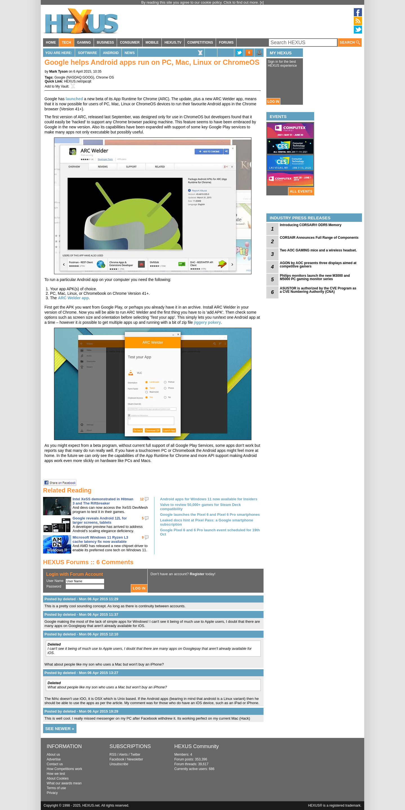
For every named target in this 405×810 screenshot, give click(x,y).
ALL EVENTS (301, 191)
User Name (55, 581)
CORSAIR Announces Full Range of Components (319, 237)
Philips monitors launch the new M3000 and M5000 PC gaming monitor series (315, 277)
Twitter (135, 755)
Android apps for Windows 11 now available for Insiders (208, 499)
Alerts (123, 755)
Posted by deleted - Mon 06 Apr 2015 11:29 (81, 599)
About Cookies (58, 778)
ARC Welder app (73, 298)
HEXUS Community (196, 746)
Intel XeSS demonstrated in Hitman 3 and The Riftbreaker (103, 501)
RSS (112, 755)
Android (111, 53)
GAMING (84, 42)
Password (53, 586)
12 (142, 499)
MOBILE (152, 42)
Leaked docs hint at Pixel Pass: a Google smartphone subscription (206, 522)
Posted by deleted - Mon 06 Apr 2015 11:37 (81, 614)
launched (74, 99)
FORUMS (226, 42)
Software (87, 53)
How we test (56, 774)
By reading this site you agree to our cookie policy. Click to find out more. (200, 2)
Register (197, 574)
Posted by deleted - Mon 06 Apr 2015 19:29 (81, 711)
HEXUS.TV (173, 42)
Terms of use (56, 788)
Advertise (54, 759)
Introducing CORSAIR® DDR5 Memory (310, 225)
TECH (66, 42)
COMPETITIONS (200, 42)
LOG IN (273, 102)
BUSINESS (105, 42)
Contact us (55, 764)
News (130, 53)
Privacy (52, 793)
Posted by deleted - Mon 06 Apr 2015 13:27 (81, 673)
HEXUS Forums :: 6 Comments (88, 562)
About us (53, 755)
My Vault (61, 86)
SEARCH (350, 43)
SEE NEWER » (59, 728)
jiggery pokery (207, 322)
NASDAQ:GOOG (80, 77)
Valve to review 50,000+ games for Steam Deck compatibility (200, 507)
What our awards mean (64, 783)
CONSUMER (130, 42)
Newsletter (135, 759)
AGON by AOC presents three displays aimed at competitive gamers (318, 264)
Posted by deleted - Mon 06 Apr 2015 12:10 (81, 634)
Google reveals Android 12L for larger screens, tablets (100, 520)
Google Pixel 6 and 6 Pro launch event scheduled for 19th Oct (210, 532)
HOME (51, 42)
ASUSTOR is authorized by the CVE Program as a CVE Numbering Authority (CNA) (318, 290)
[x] (262, 2)
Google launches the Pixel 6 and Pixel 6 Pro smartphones (210, 514)
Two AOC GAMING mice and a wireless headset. (318, 250)
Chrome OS (105, 77)
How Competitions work (64, 769)
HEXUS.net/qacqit (77, 81)
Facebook (116, 759)
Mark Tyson (58, 71)
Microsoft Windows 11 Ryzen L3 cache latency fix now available (100, 539)
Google (59, 77)
